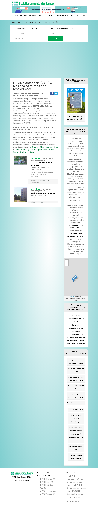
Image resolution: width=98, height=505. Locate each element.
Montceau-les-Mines (49, 147)
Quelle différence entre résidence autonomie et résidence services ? (76, 434)
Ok (56, 38)
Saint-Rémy (75, 331)
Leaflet (72, 296)
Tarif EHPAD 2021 (73, 491)
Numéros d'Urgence (75, 403)
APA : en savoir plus (76, 410)
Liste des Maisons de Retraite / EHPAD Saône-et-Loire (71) (76, 340)
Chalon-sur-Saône (27, 152)
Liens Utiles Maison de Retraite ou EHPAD (67, 15)
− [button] (67, 264)
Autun (16, 149)
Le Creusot (33, 147)
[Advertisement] (49, 61)
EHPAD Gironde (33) (48, 479)
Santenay (25, 149)
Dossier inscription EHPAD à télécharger (75, 418)
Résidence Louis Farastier (43, 193)
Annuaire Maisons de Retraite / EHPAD (25, 22)
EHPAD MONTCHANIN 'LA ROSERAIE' (42, 164)
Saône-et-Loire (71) (51, 22)
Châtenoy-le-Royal (39, 149)
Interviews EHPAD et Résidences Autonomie (76, 486)
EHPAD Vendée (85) (48, 494)
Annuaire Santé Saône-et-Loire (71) (30, 15)
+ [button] (67, 261)
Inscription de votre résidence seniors (75, 480)
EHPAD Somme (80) (48, 491)
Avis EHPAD (71, 476)
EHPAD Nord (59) (46, 482)
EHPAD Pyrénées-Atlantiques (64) (47, 486)
